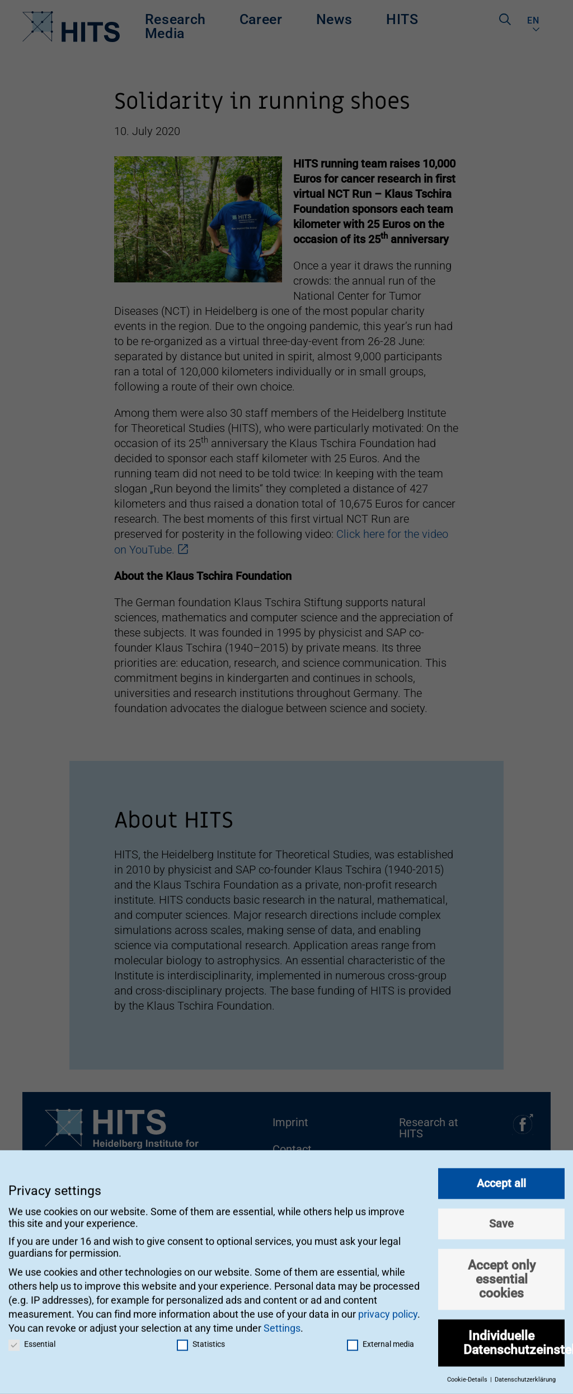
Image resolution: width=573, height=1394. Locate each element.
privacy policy (387, 1309)
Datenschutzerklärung (525, 1375)
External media (380, 1339)
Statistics (201, 1339)
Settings (282, 1324)
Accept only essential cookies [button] (502, 1274)
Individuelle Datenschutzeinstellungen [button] (514, 1337)
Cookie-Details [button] (468, 1375)
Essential (31, 1339)
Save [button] (501, 1218)
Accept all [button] (501, 1178)
